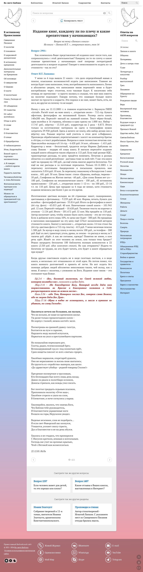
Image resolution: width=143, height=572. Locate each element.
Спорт (123, 215)
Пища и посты (127, 219)
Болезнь (124, 223)
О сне (6, 129)
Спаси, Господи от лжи (12, 100)
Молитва (124, 166)
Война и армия (127, 257)
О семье (7, 137)
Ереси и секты (127, 276)
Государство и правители (126, 263)
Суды (122, 67)
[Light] (6, 561)
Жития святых (127, 178)
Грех (122, 85)
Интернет (125, 292)
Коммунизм (126, 268)
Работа (123, 206)
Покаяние (125, 89)
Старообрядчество (129, 253)
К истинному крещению (10, 63)
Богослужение (127, 157)
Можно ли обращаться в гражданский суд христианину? (12, 197)
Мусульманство (127, 288)
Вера (122, 104)
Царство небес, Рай (129, 133)
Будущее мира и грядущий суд (128, 124)
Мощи (123, 174)
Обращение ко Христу (127, 95)
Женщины (125, 202)
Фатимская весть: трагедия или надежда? (12, 186)
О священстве (10, 82)
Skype (81, 559)
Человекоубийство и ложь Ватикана (13, 178)
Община (124, 55)
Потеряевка (125, 59)
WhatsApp (83, 552)
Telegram (117, 559)
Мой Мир (49, 559)
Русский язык (126, 161)
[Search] (136, 41)
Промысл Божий (128, 129)
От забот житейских (9, 115)
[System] (11, 561)
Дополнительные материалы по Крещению (12, 71)
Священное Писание (9, 41)
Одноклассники (53, 552)
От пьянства (10, 109)
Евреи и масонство (129, 284)
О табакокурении (12, 145)
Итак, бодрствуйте (13, 149)
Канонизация (126, 182)
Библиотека (37, 2)
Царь (122, 186)
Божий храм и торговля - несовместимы (11, 156)
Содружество (84, 2)
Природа (124, 231)
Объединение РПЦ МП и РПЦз (129, 248)
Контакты (105, 2)
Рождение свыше (128, 100)
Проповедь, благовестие (126, 117)
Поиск (129, 3)
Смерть (123, 227)
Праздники (125, 280)
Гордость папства (12, 172)
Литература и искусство (126, 73)
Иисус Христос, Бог (129, 141)
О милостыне (10, 94)
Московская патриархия (126, 237)
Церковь (124, 145)
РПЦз (122, 242)
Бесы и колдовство (129, 190)
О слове (7, 125)
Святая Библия (127, 137)
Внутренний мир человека (128, 110)
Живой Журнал (52, 545)
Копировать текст (73, 20)
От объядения (10, 105)
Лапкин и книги (128, 51)
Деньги (123, 210)
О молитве (9, 47)
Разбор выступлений (126, 80)
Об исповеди (10, 78)
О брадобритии (11, 141)
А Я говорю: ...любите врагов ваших (12, 166)
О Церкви (8, 86)
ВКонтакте (83, 545)
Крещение (125, 153)
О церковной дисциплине (10, 56)
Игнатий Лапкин (60, 2)
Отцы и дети (10, 120)
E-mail (115, 545)
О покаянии (9, 51)
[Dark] (15, 561)
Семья (123, 198)
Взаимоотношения (129, 194)
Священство (126, 149)
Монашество (126, 170)
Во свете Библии (21, 547)
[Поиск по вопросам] (71, 13)
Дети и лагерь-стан (129, 63)
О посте (7, 90)
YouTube (116, 552)
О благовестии (11, 133)
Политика (125, 272)
